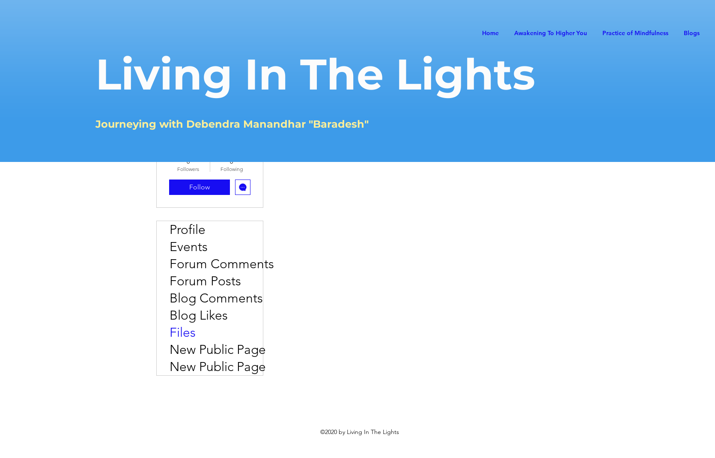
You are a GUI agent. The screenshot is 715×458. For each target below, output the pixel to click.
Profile (188, 229)
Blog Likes (199, 315)
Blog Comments (216, 298)
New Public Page (216, 349)
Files (183, 332)
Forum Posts (205, 281)
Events (189, 246)
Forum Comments (216, 264)
